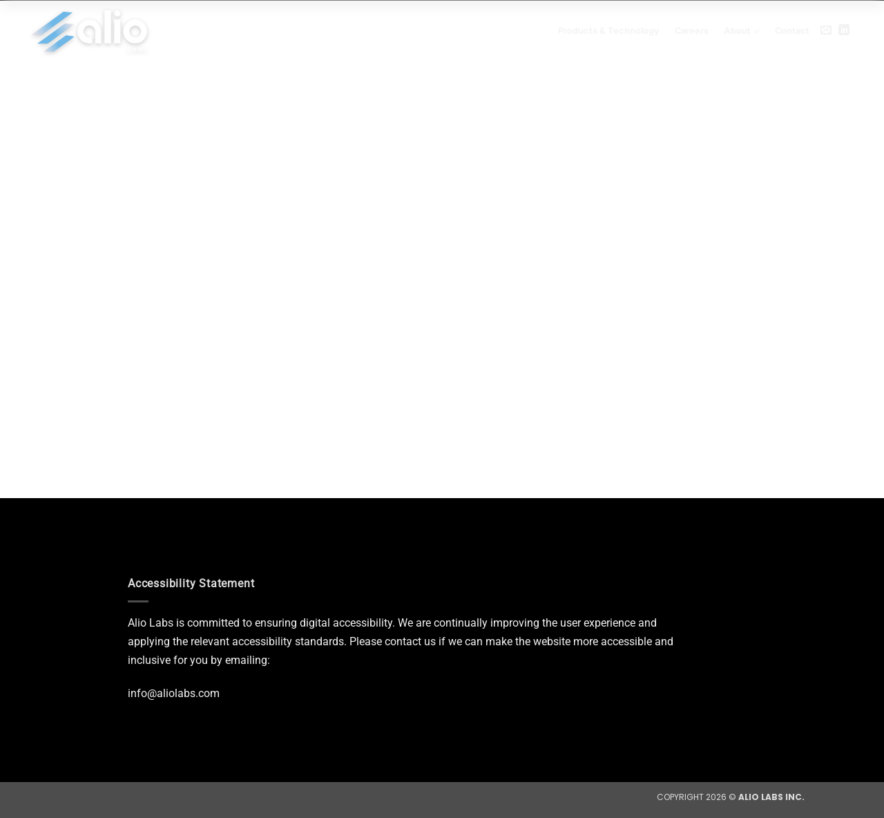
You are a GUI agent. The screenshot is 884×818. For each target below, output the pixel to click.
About (742, 31)
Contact (792, 31)
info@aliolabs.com (174, 693)
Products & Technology (609, 31)
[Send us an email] (826, 30)
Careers (692, 31)
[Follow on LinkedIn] (843, 30)
